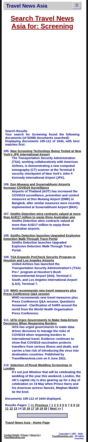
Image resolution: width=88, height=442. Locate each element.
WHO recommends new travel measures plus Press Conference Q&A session (39, 292)
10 (77, 405)
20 (45, 408)
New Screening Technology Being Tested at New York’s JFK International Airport (42, 152)
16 (28, 408)
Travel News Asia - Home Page (27, 422)
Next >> (55, 408)
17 (32, 408)
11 (6, 408)
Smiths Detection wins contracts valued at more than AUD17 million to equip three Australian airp (42, 215)
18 (37, 408)
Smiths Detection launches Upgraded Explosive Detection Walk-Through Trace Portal (41, 237)
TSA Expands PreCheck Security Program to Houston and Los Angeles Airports (39, 258)
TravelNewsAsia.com (14, 437)
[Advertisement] (44, 82)
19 (41, 408)
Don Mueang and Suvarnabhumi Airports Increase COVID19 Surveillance (36, 186)
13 (15, 408)
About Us (35, 435)
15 (24, 408)
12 (11, 408)
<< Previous (39, 405)
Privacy (25, 435)
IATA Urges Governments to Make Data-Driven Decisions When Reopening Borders (40, 321)
